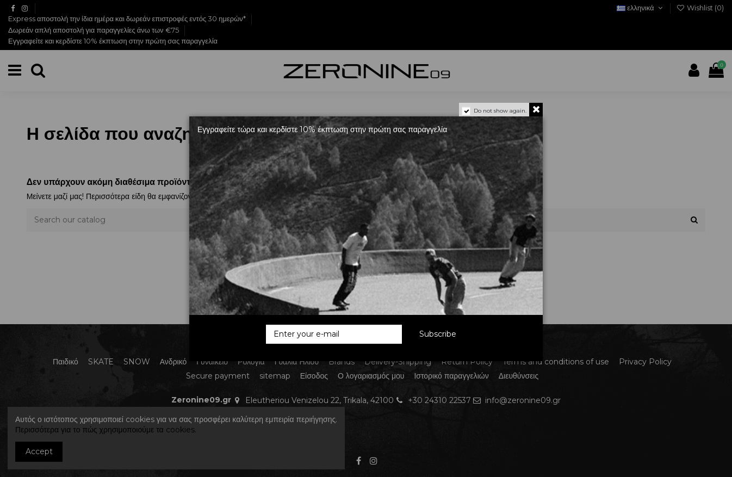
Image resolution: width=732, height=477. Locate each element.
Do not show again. (500, 110)
